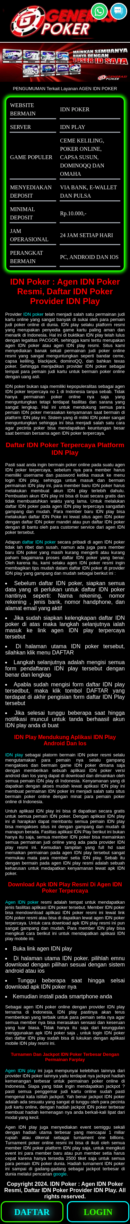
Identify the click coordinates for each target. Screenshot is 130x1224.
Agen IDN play (20, 1070)
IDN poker (33, 314)
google (60, 1174)
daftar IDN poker (39, 542)
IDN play (14, 754)
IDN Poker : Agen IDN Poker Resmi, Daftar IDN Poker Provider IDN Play (63, 1187)
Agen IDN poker (21, 902)
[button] (118, 11)
